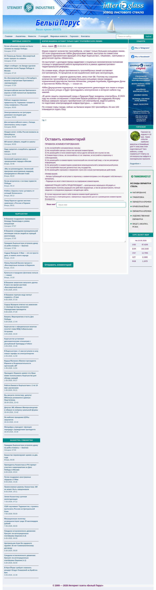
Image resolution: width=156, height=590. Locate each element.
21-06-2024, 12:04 (65, 46)
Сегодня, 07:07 (10, 226)
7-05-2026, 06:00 (10, 514)
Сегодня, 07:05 (10, 238)
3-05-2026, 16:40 (10, 334)
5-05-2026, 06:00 (10, 550)
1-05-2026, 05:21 (10, 390)
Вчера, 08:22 (9, 176)
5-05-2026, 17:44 (10, 322)
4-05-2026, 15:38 (10, 575)
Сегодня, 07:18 (10, 61)
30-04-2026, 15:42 (11, 412)
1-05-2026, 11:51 (10, 368)
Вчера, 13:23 (9, 258)
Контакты (85, 36)
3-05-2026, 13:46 (10, 346)
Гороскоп (74, 36)
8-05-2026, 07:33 (10, 300)
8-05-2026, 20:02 (10, 472)
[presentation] (66, 251)
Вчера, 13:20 (9, 277)
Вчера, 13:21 (9, 268)
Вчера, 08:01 (9, 205)
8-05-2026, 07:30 (10, 312)
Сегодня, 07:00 (10, 85)
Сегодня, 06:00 (10, 95)
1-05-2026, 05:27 (10, 380)
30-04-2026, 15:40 (11, 422)
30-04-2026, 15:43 (11, 402)
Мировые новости (58, 36)
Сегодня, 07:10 (10, 73)
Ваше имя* (51, 204)
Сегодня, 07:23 (10, 51)
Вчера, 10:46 (9, 164)
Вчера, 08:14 (9, 186)
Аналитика (21, 36)
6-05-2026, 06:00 (10, 538)
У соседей (43, 36)
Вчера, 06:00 (9, 460)
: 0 (44, 120)
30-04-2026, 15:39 (11, 432)
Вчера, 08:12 (9, 196)
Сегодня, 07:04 (10, 248)
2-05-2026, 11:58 (10, 356)
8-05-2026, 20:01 (10, 290)
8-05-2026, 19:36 (10, 482)
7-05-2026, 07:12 (10, 502)
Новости (32, 36)
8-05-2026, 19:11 (10, 492)
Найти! (148, 36)
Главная (9, 36)
